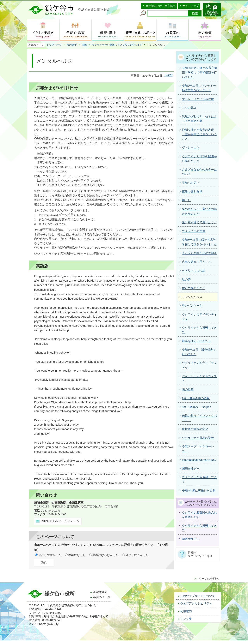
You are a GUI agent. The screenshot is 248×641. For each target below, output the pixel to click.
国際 (84, 44)
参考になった (77, 555)
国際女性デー (190, 539)
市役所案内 (100, 592)
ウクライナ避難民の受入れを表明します (199, 514)
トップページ (54, 44)
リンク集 (186, 618)
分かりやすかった (49, 555)
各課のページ (101, 597)
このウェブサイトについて (197, 595)
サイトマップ (191, 5)
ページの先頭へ (209, 578)
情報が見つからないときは (200, 554)
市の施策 (72, 44)
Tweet (168, 75)
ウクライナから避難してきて (199, 528)
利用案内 (186, 611)
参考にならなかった (105, 555)
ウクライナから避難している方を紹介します (117, 44)
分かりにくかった (137, 555)
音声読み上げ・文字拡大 (161, 5)
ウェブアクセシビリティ (196, 603)
